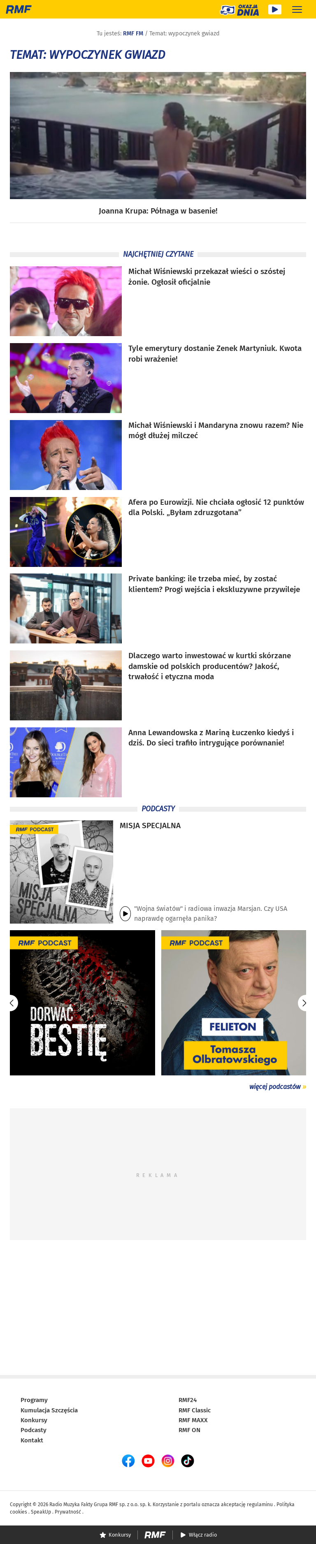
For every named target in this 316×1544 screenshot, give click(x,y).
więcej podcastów (274, 1087)
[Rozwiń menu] (297, 9)
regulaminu (260, 1504)
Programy (34, 1400)
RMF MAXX (193, 1420)
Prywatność (68, 1512)
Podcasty (33, 1430)
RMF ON (189, 1430)
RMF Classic (195, 1410)
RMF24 (188, 1400)
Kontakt (32, 1440)
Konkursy (34, 1420)
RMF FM (133, 33)
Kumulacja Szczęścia (49, 1410)
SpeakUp (41, 1512)
